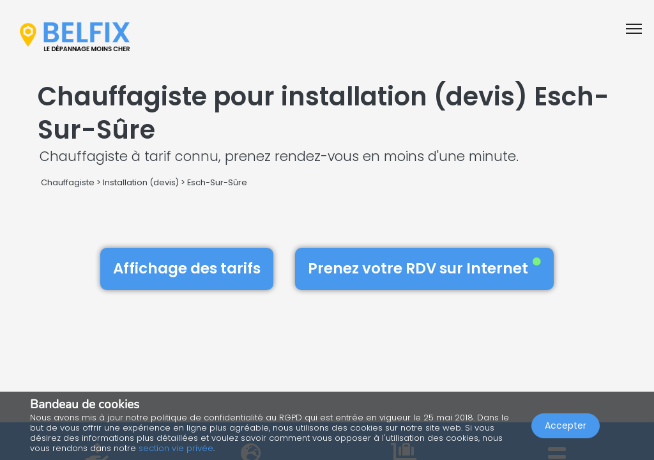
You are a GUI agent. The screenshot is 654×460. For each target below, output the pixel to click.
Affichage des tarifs (187, 268)
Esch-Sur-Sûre (217, 182)
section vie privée (176, 448)
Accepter (565, 425)
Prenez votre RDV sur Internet (424, 268)
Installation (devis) (141, 182)
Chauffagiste (68, 182)
